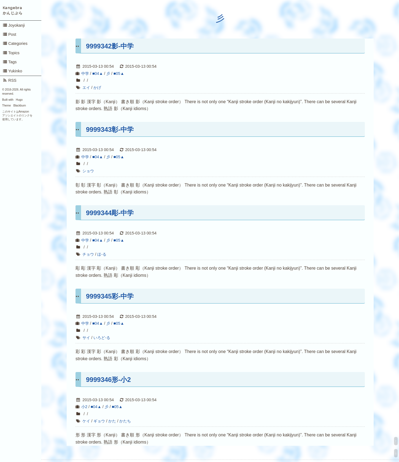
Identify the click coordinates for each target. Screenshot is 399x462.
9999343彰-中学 (110, 129)
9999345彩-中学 (110, 296)
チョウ (88, 254)
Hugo (19, 99)
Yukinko (12, 71)
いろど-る (101, 337)
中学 (85, 73)
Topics (11, 53)
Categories (15, 43)
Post (9, 34)
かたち (125, 421)
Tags (9, 62)
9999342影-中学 (110, 46)
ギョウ (99, 421)
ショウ (88, 171)
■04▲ (97, 73)
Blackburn (20, 105)
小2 (84, 406)
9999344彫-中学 (110, 213)
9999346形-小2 (108, 379)
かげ (97, 87)
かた (112, 421)
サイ (86, 337)
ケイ (86, 421)
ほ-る (101, 254)
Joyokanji (13, 25)
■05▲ (119, 73)
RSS (9, 80)
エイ (86, 87)
